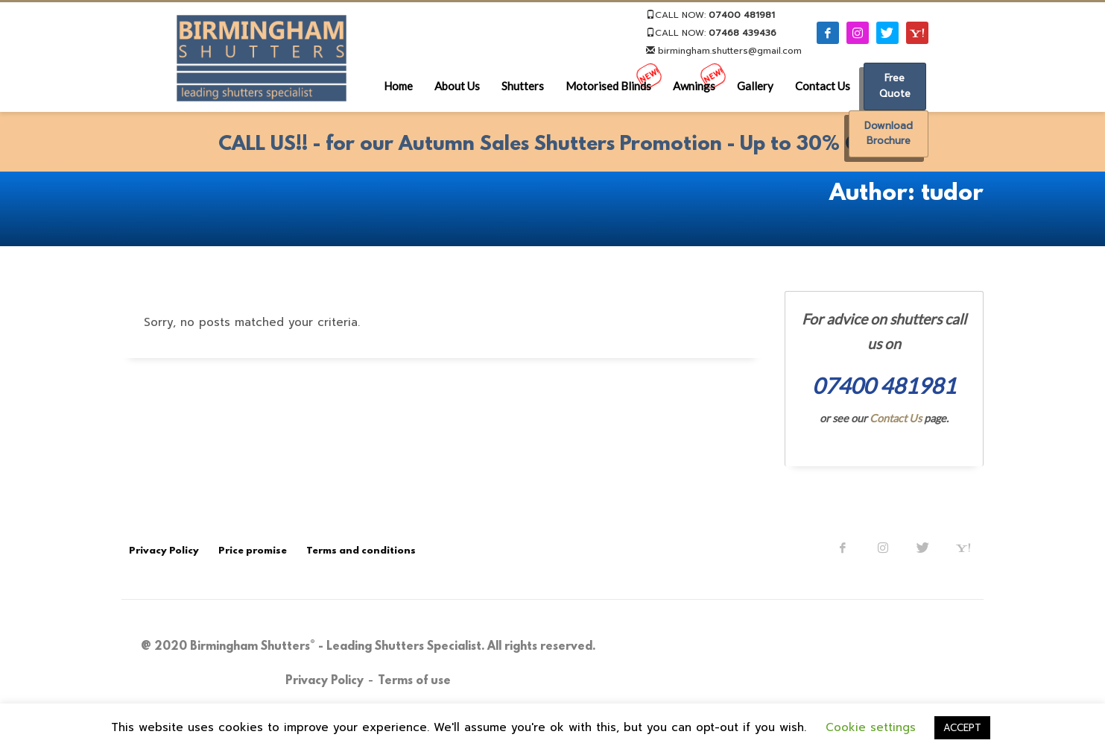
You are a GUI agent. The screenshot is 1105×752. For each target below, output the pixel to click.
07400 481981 (742, 15)
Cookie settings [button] (871, 727)
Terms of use (414, 681)
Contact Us (896, 418)
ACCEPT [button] (962, 728)
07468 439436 (742, 33)
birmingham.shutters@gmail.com (724, 50)
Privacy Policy (324, 681)
